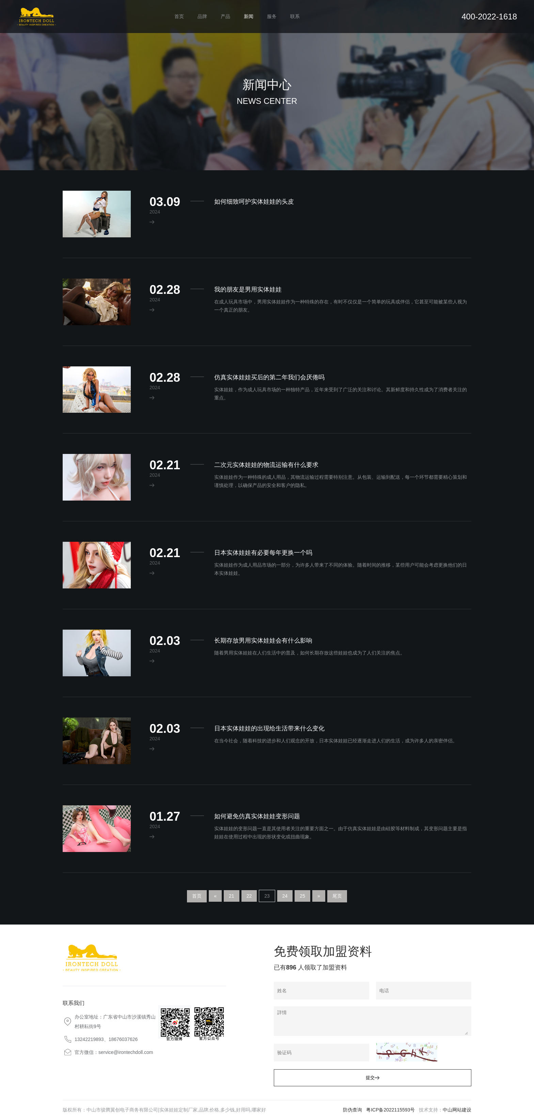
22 (249, 896)
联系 (295, 16)
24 (285, 896)
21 (231, 896)
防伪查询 (352, 1110)
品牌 (202, 16)
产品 (225, 16)
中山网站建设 (457, 1110)
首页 (179, 16)
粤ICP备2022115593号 (390, 1110)
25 (302, 896)
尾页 (337, 896)
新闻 (248, 16)
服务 (272, 16)
